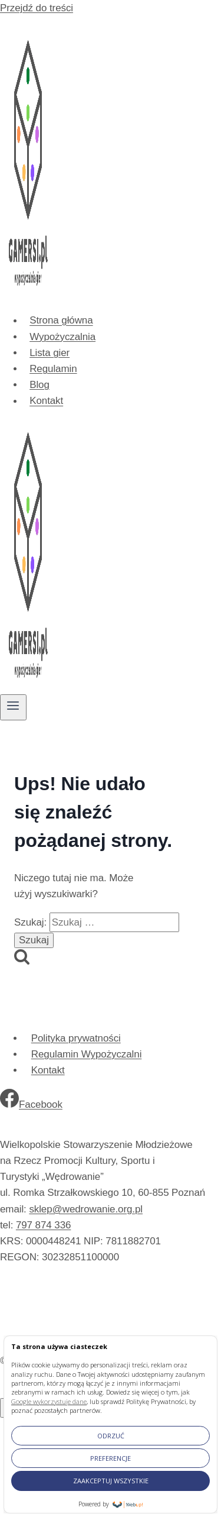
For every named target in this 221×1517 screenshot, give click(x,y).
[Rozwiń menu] (13, 707)
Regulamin (53, 368)
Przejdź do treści (36, 8)
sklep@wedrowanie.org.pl (86, 1209)
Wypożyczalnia (62, 336)
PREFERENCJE (110, 1458)
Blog (39, 384)
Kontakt (46, 401)
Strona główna (61, 320)
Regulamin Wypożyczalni (86, 1054)
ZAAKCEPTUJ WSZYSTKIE (111, 1480)
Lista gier (49, 352)
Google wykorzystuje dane (49, 1401)
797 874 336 (43, 1225)
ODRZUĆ (110, 1435)
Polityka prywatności (76, 1038)
